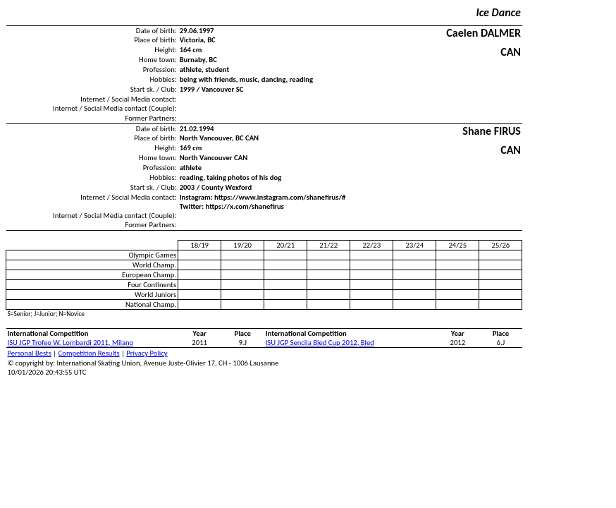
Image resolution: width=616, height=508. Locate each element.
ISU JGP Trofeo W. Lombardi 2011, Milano (71, 342)
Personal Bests (29, 353)
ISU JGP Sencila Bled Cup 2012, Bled (320, 342)
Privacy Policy (146, 353)
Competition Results (89, 353)
